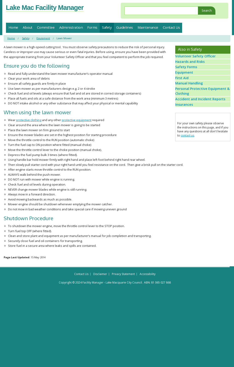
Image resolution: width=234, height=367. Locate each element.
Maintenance (148, 27)
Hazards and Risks (191, 67)
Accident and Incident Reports (200, 126)
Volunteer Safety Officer (195, 58)
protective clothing (28, 120)
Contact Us (171, 27)
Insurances (186, 135)
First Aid (184, 94)
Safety (107, 27)
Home (13, 27)
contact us (187, 168)
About (27, 27)
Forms (92, 27)
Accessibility (147, 279)
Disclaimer (100, 279)
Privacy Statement (123, 279)
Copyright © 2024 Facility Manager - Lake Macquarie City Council (100, 287)
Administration (71, 27)
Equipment (43, 38)
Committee (46, 27)
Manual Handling (190, 103)
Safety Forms (187, 76)
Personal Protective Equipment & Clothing (202, 115)
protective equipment (76, 120)
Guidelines (124, 27)
